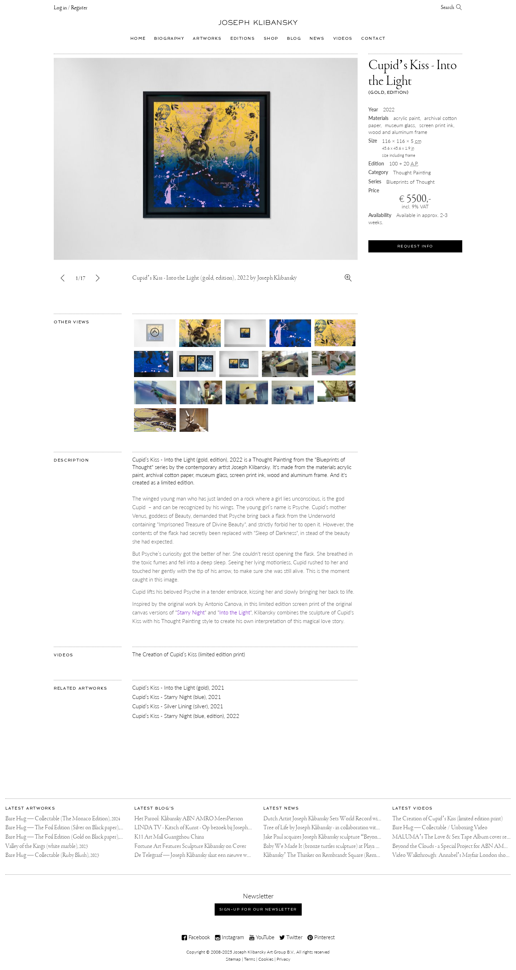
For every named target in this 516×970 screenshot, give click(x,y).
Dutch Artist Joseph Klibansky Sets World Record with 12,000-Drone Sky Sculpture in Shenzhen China (374, 818)
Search (451, 7)
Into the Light (234, 612)
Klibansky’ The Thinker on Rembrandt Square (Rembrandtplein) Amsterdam (346, 855)
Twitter (291, 937)
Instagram (229, 937)
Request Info (415, 246)
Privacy (283, 959)
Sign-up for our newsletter (258, 909)
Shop (271, 38)
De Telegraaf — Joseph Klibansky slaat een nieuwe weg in (195, 855)
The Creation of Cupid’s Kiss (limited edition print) (447, 818)
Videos (343, 38)
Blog (294, 38)
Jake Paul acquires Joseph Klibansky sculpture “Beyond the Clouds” (335, 837)
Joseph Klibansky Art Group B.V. (263, 952)
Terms (249, 959)
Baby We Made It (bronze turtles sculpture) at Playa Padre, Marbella (336, 846)
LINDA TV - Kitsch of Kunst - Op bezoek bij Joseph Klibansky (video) (210, 827)
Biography (169, 38)
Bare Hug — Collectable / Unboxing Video (439, 827)
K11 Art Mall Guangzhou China (169, 837)
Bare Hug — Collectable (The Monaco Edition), (62, 818)
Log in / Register (70, 8)
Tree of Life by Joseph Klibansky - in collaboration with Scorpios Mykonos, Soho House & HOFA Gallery (376, 827)
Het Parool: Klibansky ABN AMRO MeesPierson (188, 818)
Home (137, 38)
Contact (373, 38)
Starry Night (191, 612)
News (317, 38)
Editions (242, 38)
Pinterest (321, 937)
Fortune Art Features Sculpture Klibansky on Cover (190, 846)
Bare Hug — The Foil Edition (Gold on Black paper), (67, 837)
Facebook (196, 937)
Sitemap (233, 959)
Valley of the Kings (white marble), (46, 846)
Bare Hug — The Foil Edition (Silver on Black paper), (67, 827)
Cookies (265, 959)
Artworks (207, 38)
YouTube (261, 937)
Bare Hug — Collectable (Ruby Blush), (52, 855)
